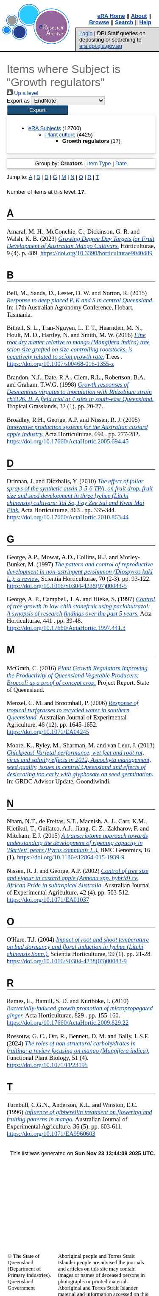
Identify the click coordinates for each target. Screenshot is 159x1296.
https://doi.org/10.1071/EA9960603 (51, 1133)
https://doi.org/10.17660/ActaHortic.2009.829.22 (68, 1022)
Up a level (22, 93)
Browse (99, 22)
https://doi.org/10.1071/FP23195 (47, 1065)
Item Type (99, 163)
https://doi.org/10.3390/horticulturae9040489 (96, 253)
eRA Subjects (44, 128)
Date (121, 163)
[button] (37, 110)
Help (145, 22)
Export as (18, 101)
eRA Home (111, 16)
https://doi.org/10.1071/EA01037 (48, 899)
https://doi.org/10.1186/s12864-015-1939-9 (70, 857)
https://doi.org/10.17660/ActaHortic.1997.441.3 (66, 627)
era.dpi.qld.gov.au (100, 46)
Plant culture (60, 134)
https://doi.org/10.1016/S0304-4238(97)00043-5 (67, 586)
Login (85, 33)
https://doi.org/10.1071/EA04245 (48, 731)
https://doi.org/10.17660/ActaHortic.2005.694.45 (68, 441)
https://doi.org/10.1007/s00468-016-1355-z (60, 363)
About (139, 16)
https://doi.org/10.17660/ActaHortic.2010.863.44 (68, 517)
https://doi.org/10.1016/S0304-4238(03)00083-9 (67, 961)
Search (124, 22)
